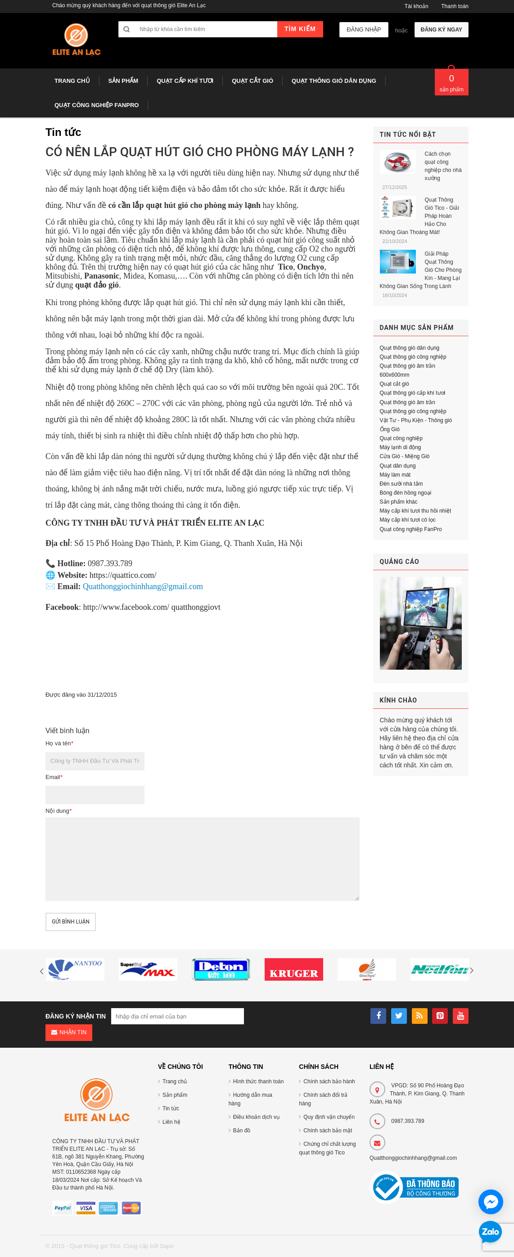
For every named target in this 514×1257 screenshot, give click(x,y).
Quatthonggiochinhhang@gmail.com (413, 1158)
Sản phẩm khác (399, 502)
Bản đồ (242, 1130)
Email (54, 777)
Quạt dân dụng (398, 466)
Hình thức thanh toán (258, 1081)
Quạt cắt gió (394, 384)
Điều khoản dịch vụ (256, 1117)
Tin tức (170, 1108)
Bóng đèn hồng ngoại (406, 493)
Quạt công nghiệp (401, 438)
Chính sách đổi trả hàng (323, 1099)
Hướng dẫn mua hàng (250, 1099)
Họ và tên (59, 743)
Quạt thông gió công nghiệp (413, 357)
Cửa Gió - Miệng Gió (405, 456)
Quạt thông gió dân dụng (410, 348)
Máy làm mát (395, 475)
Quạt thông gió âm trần (407, 402)
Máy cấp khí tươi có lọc (408, 520)
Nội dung (58, 810)
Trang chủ (174, 1081)
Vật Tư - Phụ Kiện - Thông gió (416, 420)
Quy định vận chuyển (329, 1117)
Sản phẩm (174, 1095)
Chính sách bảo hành (329, 1081)
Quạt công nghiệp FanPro (411, 529)
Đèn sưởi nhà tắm (401, 484)
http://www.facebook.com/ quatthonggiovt (152, 607)
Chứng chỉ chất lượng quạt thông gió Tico (327, 1148)
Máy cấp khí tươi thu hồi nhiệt (415, 511)
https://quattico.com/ (123, 575)
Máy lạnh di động (400, 447)
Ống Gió (390, 429)
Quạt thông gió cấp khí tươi (413, 393)
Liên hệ (171, 1122)
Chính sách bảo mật (327, 1130)
